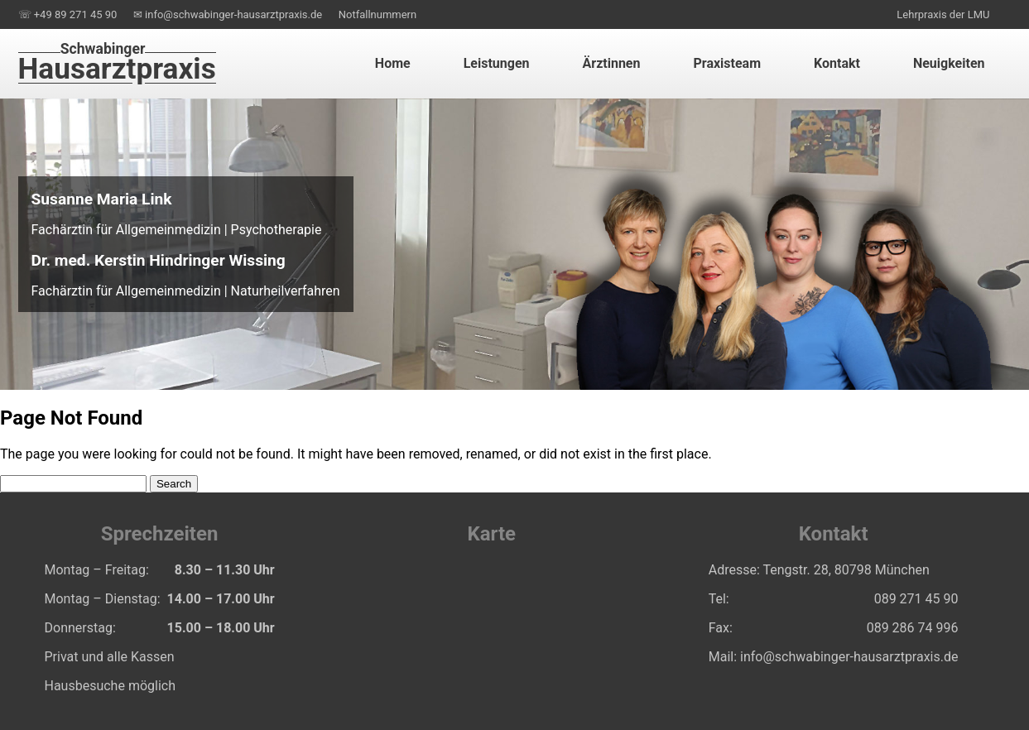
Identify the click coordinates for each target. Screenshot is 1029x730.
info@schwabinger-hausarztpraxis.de (849, 657)
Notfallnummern (377, 14)
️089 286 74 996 (913, 628)
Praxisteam (727, 63)
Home (393, 63)
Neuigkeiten (949, 63)
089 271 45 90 (916, 599)
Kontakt (837, 63)
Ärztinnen (612, 63)
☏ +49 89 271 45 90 (68, 14)
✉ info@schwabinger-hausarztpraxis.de (227, 14)
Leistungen (497, 63)
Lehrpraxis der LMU (943, 14)
